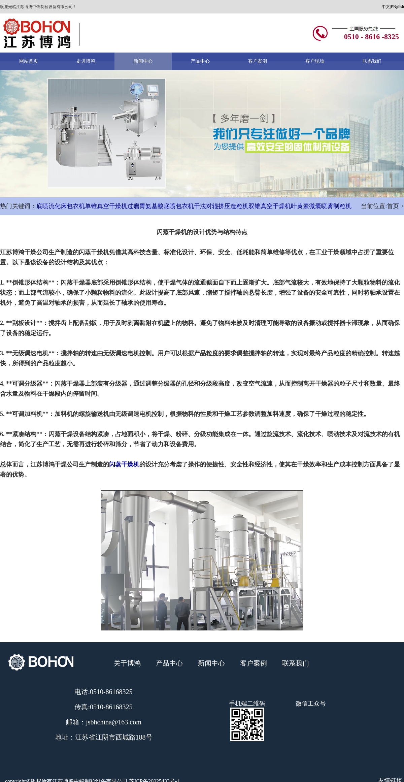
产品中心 (200, 61)
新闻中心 (143, 61)
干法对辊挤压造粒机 (221, 206)
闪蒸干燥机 (124, 464)
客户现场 (314, 61)
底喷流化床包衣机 (60, 206)
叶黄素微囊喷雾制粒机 (321, 206)
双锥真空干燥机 (269, 206)
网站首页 (28, 61)
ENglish (397, 6)
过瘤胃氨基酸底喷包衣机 (160, 206)
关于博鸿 (127, 663)
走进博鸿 (85, 61)
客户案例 (257, 61)
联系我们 (372, 61)
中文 (386, 6)
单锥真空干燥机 (106, 206)
